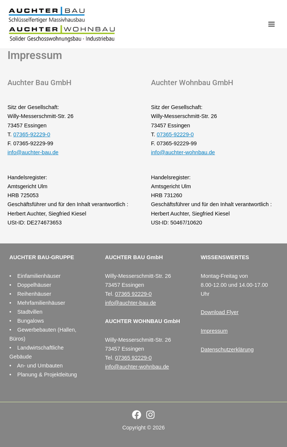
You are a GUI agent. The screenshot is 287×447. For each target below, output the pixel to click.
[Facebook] (136, 414)
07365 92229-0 (133, 294)
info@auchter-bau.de (32, 152)
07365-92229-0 (31, 134)
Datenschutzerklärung (227, 350)
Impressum (214, 331)
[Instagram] (150, 414)
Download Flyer (219, 312)
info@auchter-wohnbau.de (183, 152)
